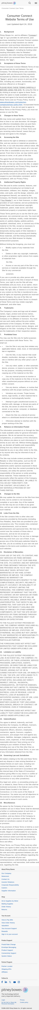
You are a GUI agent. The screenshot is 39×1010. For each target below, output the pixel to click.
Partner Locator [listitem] (7, 966)
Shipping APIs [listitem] (6, 969)
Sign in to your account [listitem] (10, 934)
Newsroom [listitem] (5, 876)
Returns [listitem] (4, 909)
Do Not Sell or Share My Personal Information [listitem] (9, 1003)
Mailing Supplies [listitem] (7, 904)
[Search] (30, 3)
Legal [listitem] (3, 1000)
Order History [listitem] (6, 906)
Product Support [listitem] (7, 950)
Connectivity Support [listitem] (9, 953)
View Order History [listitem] (8, 923)
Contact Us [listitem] (5, 879)
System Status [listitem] (7, 956)
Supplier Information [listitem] (9, 891)
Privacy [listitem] (22, 1000)
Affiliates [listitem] (5, 972)
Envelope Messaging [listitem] (9, 947)
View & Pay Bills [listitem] (7, 920)
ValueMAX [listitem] (5, 925)
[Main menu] (36, 3)
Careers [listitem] (4, 888)
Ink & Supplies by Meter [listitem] (10, 901)
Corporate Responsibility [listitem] (10, 885)
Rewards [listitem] (5, 931)
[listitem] (2, 982)
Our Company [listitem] (6, 873)
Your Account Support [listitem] (9, 928)
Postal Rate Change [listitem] (9, 944)
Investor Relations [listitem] (8, 882)
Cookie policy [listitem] (24, 1002)
